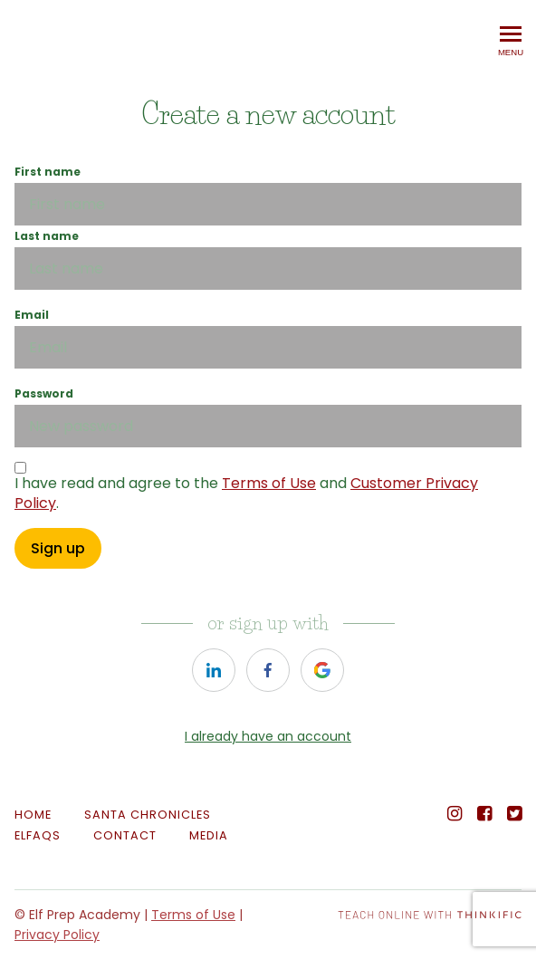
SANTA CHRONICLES (147, 814)
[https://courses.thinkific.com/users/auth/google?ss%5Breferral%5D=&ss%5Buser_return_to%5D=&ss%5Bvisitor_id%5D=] (322, 670)
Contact (125, 835)
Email (31, 314)
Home (33, 814)
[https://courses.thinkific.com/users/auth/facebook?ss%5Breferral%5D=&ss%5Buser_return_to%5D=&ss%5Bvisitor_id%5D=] (268, 670)
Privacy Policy (57, 934)
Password (43, 393)
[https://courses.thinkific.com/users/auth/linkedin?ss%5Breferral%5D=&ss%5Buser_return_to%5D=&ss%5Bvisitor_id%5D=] (213, 670)
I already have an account (268, 736)
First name (47, 171)
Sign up (58, 548)
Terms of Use (269, 483)
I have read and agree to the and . (246, 493)
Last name (46, 236)
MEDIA (208, 835)
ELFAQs (37, 835)
